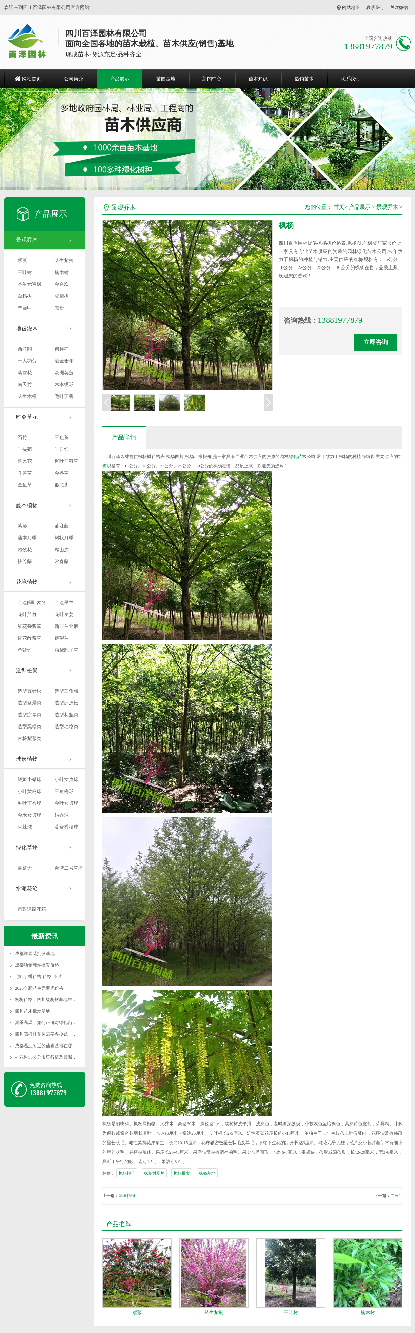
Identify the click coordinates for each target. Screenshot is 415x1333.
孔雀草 (25, 473)
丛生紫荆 (64, 260)
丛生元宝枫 (29, 284)
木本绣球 (64, 384)
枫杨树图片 (154, 1173)
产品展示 (119, 78)
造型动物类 (66, 726)
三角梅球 (64, 791)
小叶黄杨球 (29, 791)
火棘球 (25, 827)
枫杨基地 (207, 1173)
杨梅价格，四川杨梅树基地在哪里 (48, 999)
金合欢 (62, 284)
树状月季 (64, 537)
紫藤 (22, 526)
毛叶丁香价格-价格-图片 (38, 976)
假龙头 (62, 485)
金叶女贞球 (66, 803)
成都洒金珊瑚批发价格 (37, 965)
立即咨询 (375, 342)
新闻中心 (211, 78)
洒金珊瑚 (64, 360)
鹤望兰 (62, 638)
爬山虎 (62, 549)
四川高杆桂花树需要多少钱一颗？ (48, 1034)
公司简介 (73, 78)
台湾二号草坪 (69, 868)
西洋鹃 (25, 349)
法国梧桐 (127, 1195)
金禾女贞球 (29, 815)
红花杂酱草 (29, 626)
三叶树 (25, 272)
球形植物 (27, 759)
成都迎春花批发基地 (35, 953)
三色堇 (62, 437)
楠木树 (62, 272)
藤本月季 (27, 537)
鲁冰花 (25, 461)
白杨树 (25, 296)
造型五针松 (29, 691)
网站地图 (351, 7)
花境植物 (27, 582)
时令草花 (27, 417)
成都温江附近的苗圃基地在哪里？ (48, 1045)
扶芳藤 (25, 561)
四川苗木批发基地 (32, 1011)
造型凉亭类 (29, 714)
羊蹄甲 (25, 308)
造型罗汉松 (66, 702)
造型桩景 (27, 670)
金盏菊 (62, 473)
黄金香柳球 (66, 827)
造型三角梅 (66, 691)
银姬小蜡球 (29, 779)
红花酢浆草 (29, 638)
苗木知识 (258, 78)
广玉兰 (396, 1195)
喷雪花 (25, 372)
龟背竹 (25, 650)
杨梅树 (62, 296)
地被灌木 (27, 328)
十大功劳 (27, 360)
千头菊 (25, 449)
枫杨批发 (182, 1173)
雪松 (59, 308)
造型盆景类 (29, 702)
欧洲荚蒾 (64, 372)
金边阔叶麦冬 (32, 602)
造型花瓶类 (66, 714)
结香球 (62, 815)
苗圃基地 (165, 78)
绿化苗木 (298, 456)
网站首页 (31, 78)
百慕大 (25, 868)
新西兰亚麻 (66, 626)
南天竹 (25, 384)
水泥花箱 (27, 888)
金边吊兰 (64, 602)
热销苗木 (304, 78)
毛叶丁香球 (29, 803)
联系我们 (375, 7)
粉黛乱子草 (66, 650)
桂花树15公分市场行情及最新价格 (48, 1057)
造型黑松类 (29, 726)
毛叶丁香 (64, 396)
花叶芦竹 (27, 614)
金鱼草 (25, 485)
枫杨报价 (127, 1173)
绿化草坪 (27, 847)
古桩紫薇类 (29, 738)
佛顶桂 (62, 349)
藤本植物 (27, 505)
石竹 (22, 437)
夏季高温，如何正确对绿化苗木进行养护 (54, 1022)
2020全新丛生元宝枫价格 (39, 988)
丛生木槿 (27, 396)
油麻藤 (62, 526)
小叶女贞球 (66, 779)
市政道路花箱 (32, 909)
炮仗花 (25, 549)
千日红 (62, 449)
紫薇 (22, 260)
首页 (339, 207)
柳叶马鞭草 (66, 461)
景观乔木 (27, 240)
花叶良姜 (64, 614)
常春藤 (62, 561)
